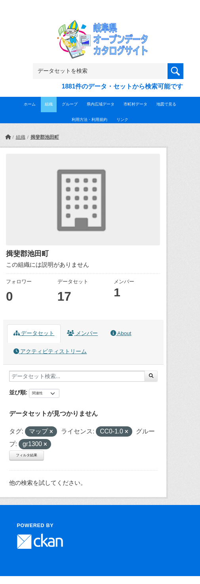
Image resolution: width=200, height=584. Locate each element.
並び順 (17, 392)
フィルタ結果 (26, 455)
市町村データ (135, 104)
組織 (49, 104)
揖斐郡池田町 (44, 137)
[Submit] (151, 376)
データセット (34, 333)
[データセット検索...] (77, 376)
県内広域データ (100, 104)
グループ (70, 104)
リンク (122, 119)
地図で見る (166, 104)
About (120, 333)
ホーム (30, 104)
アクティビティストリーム (50, 351)
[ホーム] (8, 137)
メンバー (82, 333)
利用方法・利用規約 (89, 119)
